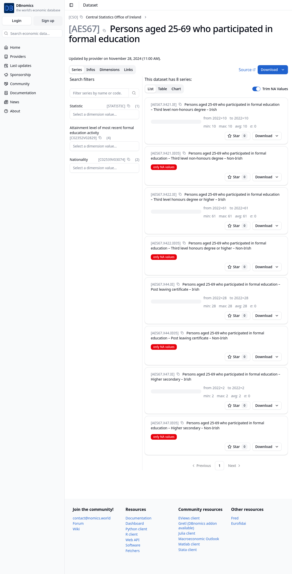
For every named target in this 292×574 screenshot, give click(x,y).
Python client (136, 529)
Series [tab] (77, 69)
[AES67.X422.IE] (164, 194)
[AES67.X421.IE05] (166, 153)
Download (273, 69)
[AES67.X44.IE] (163, 284)
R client (132, 534)
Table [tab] (162, 88)
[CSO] (73, 17)
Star (238, 136)
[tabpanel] (178, 273)
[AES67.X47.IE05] (165, 422)
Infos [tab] (90, 69)
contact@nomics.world (92, 518)
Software (133, 545)
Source (247, 69)
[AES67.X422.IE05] (166, 243)
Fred (234, 518)
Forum (78, 523)
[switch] (256, 89)
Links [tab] (128, 69)
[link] (105, 17)
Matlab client (189, 544)
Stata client (187, 549)
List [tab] (150, 88)
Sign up (48, 20)
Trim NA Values (275, 89)
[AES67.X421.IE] (164, 104)
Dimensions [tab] (109, 69)
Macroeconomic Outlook (198, 538)
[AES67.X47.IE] (163, 374)
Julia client (186, 533)
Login (16, 20)
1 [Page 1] (219, 465)
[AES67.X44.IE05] (165, 333)
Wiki (76, 529)
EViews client (189, 518)
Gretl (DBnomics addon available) (197, 525)
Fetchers (133, 550)
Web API (132, 539)
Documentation (138, 518)
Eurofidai (238, 523)
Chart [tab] (176, 88)
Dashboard (135, 523)
